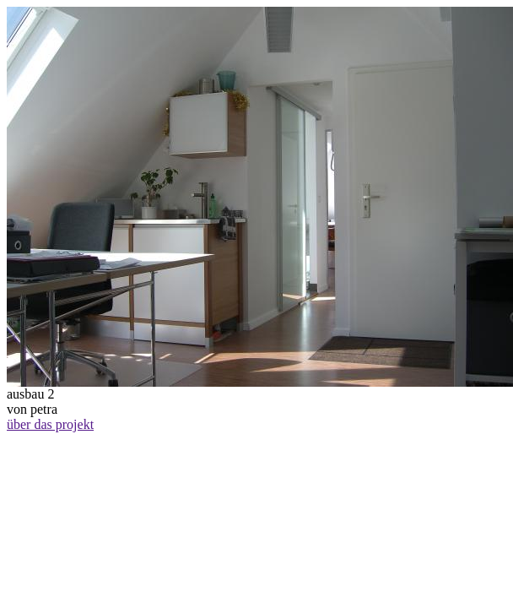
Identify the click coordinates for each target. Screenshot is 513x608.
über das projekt (50, 424)
